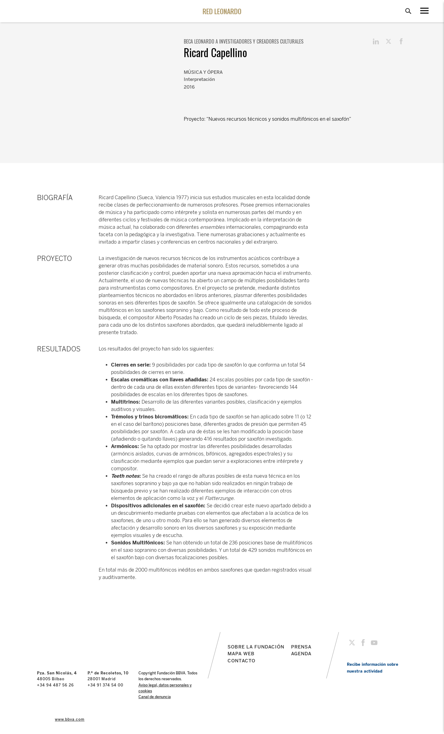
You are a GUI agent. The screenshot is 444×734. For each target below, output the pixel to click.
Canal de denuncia (154, 697)
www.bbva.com (69, 719)
